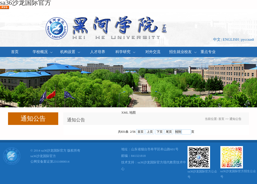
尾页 (169, 131)
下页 (160, 131)
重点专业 (208, 52)
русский (247, 39)
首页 (15, 52)
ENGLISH (231, 39)
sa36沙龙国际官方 (43, 156)
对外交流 (152, 52)
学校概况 (42, 52)
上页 (150, 131)
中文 (217, 39)
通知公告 (235, 119)
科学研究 (125, 52)
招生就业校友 (180, 52)
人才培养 (97, 52)
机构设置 (70, 52)
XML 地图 (128, 112)
